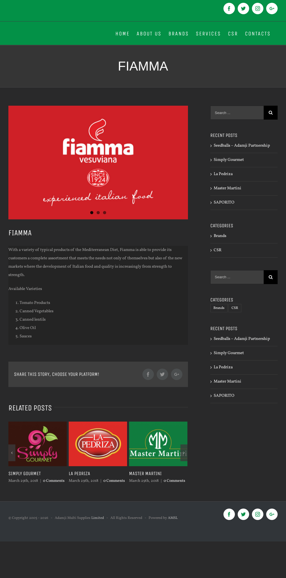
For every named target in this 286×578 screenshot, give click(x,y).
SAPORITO (224, 202)
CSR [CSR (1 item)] (235, 308)
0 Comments (54, 480)
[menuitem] (122, 33)
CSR (217, 250)
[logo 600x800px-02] (98, 162)
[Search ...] (237, 113)
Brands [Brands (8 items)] (219, 308)
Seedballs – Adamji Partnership (242, 146)
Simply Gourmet (24, 473)
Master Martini (145, 473)
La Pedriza (79, 473)
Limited (97, 518)
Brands (220, 236)
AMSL (173, 518)
